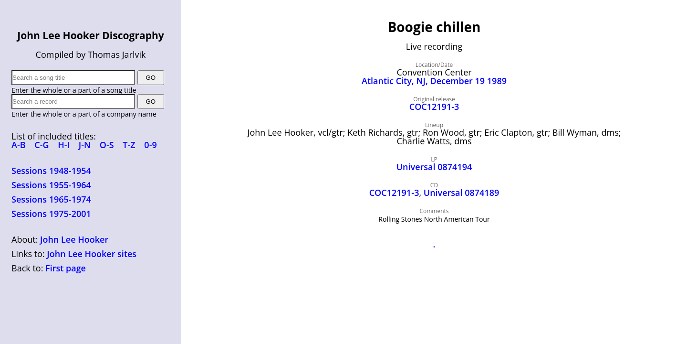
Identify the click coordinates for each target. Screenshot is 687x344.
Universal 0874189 (462, 192)
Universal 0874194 (434, 166)
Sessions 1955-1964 (51, 185)
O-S (107, 144)
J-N (85, 144)
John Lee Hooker (74, 239)
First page (65, 268)
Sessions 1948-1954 (51, 170)
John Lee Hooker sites (91, 253)
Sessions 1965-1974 (51, 199)
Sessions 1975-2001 (51, 213)
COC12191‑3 (394, 192)
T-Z (129, 144)
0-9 (150, 144)
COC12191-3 (434, 106)
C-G (41, 144)
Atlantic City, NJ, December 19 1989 (434, 80)
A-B (18, 144)
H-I (64, 144)
